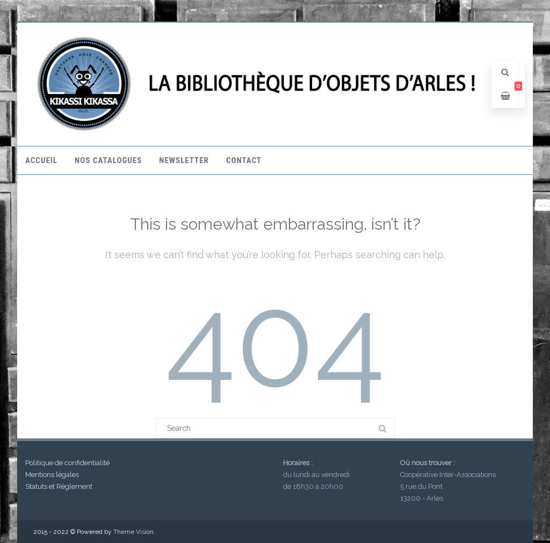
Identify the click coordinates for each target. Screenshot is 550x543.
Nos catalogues (108, 160)
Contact (244, 160)
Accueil (41, 160)
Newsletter (184, 160)
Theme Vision (133, 531)
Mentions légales (52, 475)
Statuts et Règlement (58, 486)
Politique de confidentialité (67, 463)
